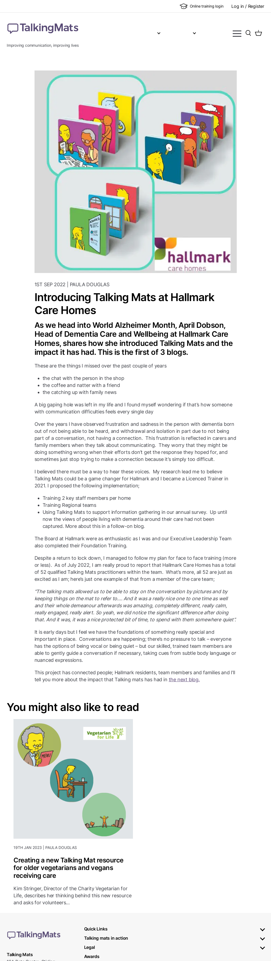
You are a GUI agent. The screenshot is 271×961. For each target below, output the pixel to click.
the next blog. (184, 679)
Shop (191, 32)
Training (162, 32)
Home (111, 32)
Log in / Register (247, 6)
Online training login (202, 6)
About (133, 32)
